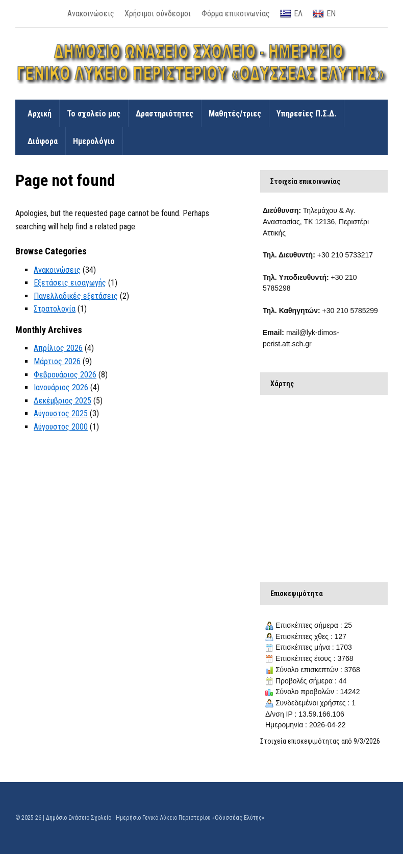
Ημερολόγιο (94, 141)
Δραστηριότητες (164, 113)
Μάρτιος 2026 (57, 361)
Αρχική (40, 113)
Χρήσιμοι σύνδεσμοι (157, 13)
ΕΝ (324, 14)
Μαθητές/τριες (235, 113)
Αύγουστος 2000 (61, 427)
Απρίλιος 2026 (58, 348)
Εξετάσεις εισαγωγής (70, 283)
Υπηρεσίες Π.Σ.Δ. (306, 113)
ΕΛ (291, 14)
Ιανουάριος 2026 (61, 387)
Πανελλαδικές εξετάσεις (76, 296)
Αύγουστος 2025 (61, 413)
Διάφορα (43, 141)
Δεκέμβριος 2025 (62, 401)
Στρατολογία (54, 309)
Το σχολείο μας (93, 113)
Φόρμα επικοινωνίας (236, 13)
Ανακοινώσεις (90, 13)
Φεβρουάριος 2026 (65, 374)
